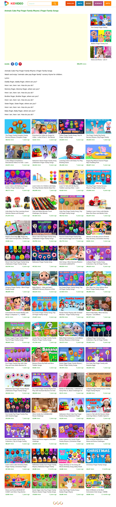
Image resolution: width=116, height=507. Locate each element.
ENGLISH (70, 3)
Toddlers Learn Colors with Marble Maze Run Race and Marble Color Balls (97, 213)
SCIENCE (98, 3)
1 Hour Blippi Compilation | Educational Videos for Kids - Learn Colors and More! (16, 162)
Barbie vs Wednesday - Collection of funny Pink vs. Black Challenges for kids (71, 390)
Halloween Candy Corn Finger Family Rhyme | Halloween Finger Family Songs (44, 466)
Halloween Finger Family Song (42, 262)
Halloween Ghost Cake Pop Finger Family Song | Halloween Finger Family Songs (70, 416)
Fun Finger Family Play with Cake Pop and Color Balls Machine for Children (16, 365)
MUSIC (88, 3)
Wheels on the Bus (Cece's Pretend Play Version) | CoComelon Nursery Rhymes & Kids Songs (97, 238)
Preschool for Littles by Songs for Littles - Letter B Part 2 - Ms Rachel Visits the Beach (43, 137)
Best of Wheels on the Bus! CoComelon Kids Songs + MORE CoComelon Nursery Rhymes (96, 492)
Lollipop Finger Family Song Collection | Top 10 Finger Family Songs (97, 264)
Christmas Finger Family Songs (96, 465)
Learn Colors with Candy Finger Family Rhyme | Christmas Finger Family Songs (70, 441)
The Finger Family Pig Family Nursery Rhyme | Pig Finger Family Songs (97, 137)
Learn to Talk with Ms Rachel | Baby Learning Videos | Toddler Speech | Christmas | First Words (97, 416)
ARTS (108, 3)
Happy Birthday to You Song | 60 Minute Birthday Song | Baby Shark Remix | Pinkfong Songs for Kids (70, 466)
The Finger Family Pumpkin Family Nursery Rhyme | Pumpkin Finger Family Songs (16, 137)
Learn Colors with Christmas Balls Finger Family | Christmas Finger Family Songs (16, 466)
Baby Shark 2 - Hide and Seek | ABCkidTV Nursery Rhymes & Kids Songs (43, 289)
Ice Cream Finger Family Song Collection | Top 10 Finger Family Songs (16, 441)
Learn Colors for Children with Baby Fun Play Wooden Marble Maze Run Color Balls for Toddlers (44, 188)
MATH (80, 3)
